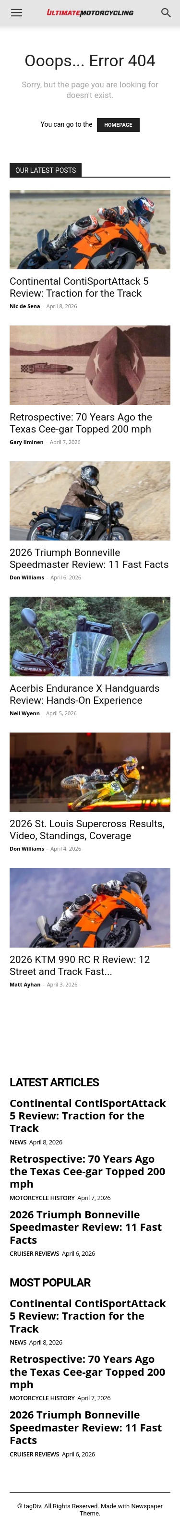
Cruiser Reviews (34, 1254)
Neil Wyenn (25, 713)
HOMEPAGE (118, 125)
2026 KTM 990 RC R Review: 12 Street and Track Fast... (80, 965)
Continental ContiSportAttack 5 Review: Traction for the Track (79, 287)
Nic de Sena (25, 306)
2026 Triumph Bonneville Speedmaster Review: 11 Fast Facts (89, 558)
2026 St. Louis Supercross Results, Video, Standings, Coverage (87, 830)
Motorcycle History (42, 1198)
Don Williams (27, 577)
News (18, 1142)
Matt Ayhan (25, 984)
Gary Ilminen (27, 441)
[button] (16, 13)
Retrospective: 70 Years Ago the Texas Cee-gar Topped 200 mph (81, 423)
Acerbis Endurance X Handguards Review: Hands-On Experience (85, 694)
